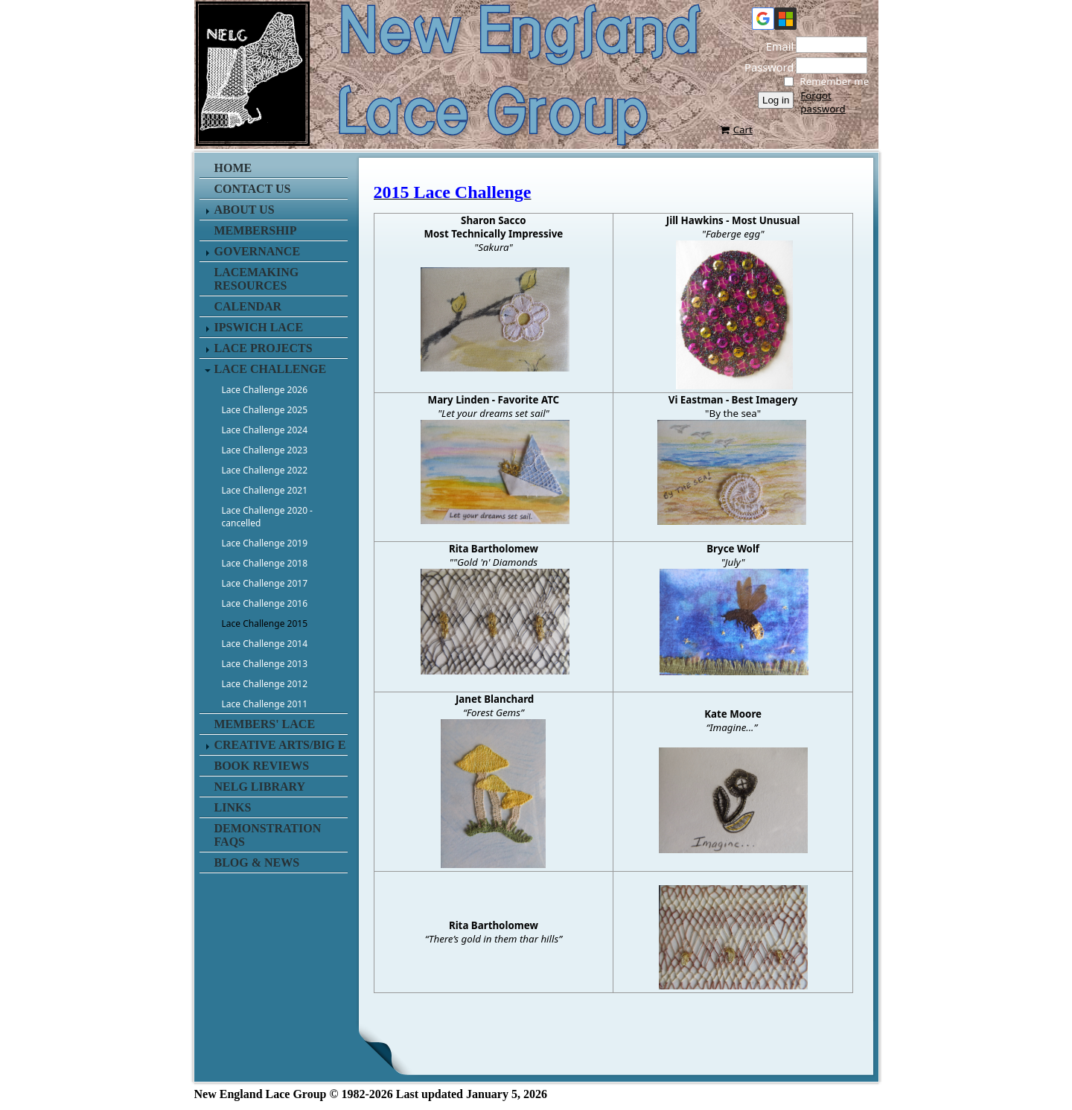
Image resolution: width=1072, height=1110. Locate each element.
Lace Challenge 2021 (265, 490)
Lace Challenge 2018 (265, 563)
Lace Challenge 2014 (265, 643)
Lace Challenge (270, 369)
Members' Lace (265, 724)
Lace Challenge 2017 (265, 583)
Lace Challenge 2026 (265, 389)
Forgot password (822, 102)
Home (233, 168)
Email (775, 46)
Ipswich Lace (259, 327)
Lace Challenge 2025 (265, 410)
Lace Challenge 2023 (265, 450)
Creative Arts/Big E (280, 745)
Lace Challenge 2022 (265, 470)
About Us (244, 209)
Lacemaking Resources (256, 279)
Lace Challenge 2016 (265, 603)
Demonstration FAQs (268, 835)
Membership (255, 230)
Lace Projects (263, 348)
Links (233, 807)
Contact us (252, 188)
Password (765, 67)
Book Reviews (262, 765)
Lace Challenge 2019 (265, 543)
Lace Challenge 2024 (265, 430)
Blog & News (257, 862)
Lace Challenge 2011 (265, 704)
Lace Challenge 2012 (265, 683)
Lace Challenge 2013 (265, 663)
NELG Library (260, 786)
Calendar (248, 306)
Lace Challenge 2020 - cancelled (267, 516)
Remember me (834, 81)
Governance (257, 251)
